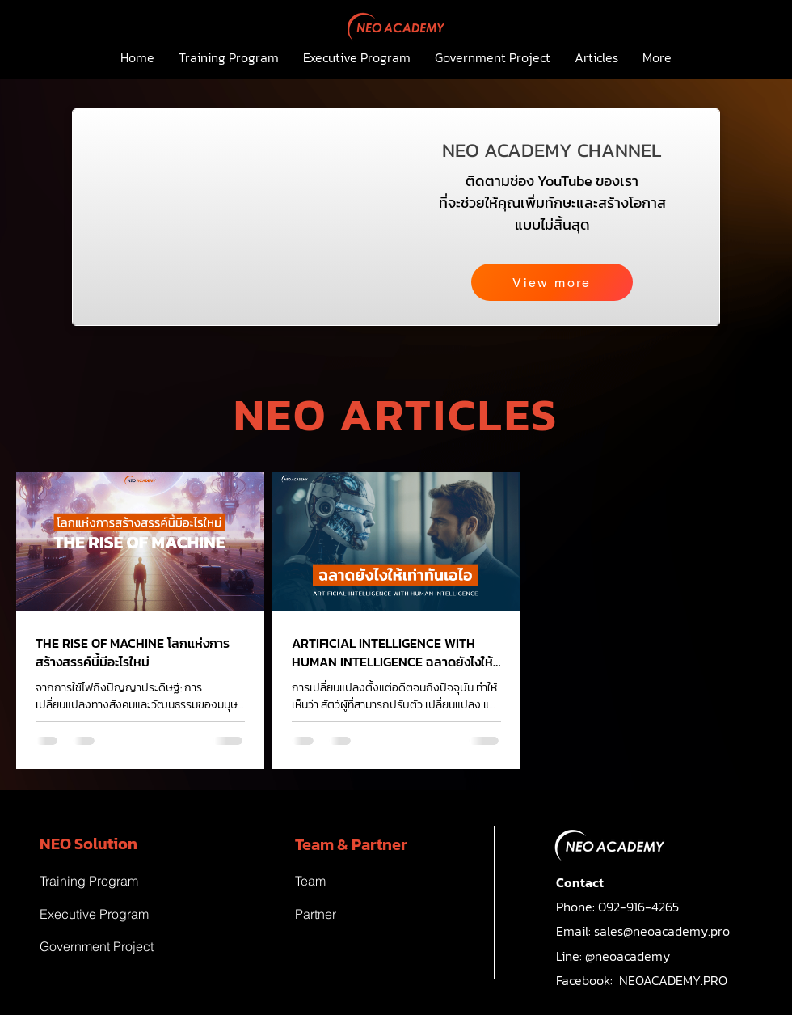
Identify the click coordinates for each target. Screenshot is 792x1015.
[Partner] (372, 914)
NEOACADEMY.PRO (673, 980)
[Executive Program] (117, 914)
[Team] (372, 881)
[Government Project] (117, 946)
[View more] (552, 282)
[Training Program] (117, 881)
